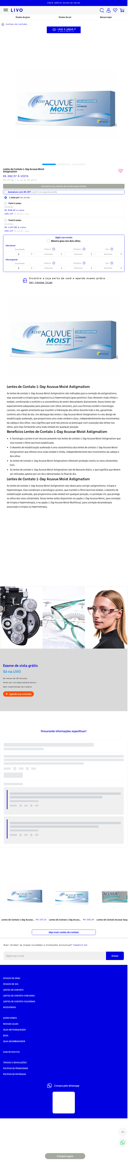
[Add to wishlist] (120, 171)
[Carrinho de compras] (122, 10)
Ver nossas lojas (40, 282)
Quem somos (10, 1017)
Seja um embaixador (14, 1041)
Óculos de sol (65, 17)
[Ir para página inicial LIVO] (17, 10)
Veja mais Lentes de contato (64, 932)
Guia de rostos (11, 1051)
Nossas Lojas (10, 1023)
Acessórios (9, 1007)
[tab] (49, 164)
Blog (5, 1035)
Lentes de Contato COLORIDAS (19, 1001)
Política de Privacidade (15, 1068)
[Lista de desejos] (115, 10)
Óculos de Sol (11, 984)
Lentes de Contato (13, 989)
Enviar (115, 955)
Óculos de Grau (11, 978)
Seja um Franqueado (14, 1029)
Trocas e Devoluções (15, 1062)
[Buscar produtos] (102, 10)
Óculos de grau (23, 17)
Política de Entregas (14, 1074)
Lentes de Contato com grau (19, 995)
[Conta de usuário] (108, 10)
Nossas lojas (106, 17)
